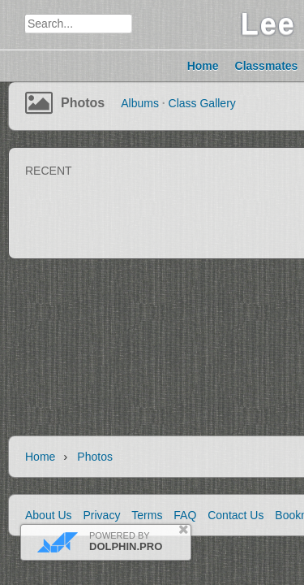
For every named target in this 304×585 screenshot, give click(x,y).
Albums (140, 103)
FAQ (184, 515)
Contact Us (235, 515)
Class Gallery (202, 103)
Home (40, 456)
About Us (48, 515)
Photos (83, 103)
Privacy (101, 515)
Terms (146, 515)
